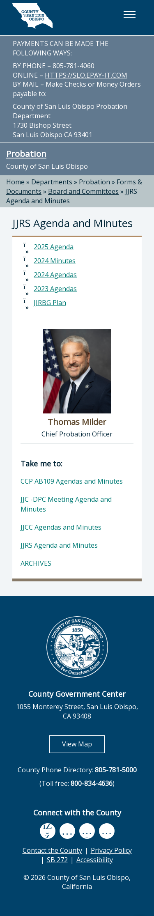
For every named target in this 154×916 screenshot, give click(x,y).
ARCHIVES (36, 563)
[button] (129, 14)
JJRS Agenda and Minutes (59, 545)
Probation (26, 153)
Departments (51, 181)
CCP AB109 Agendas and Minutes (72, 481)
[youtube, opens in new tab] (67, 831)
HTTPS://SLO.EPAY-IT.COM (86, 75)
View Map (83, 743)
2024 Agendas (55, 274)
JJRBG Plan (50, 302)
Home (15, 181)
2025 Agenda (54, 246)
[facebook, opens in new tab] (47, 831)
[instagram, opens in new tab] (106, 830)
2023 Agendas (55, 288)
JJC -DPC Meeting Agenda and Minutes (66, 504)
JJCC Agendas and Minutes (61, 527)
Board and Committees (83, 191)
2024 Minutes (55, 260)
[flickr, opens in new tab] (87, 830)
